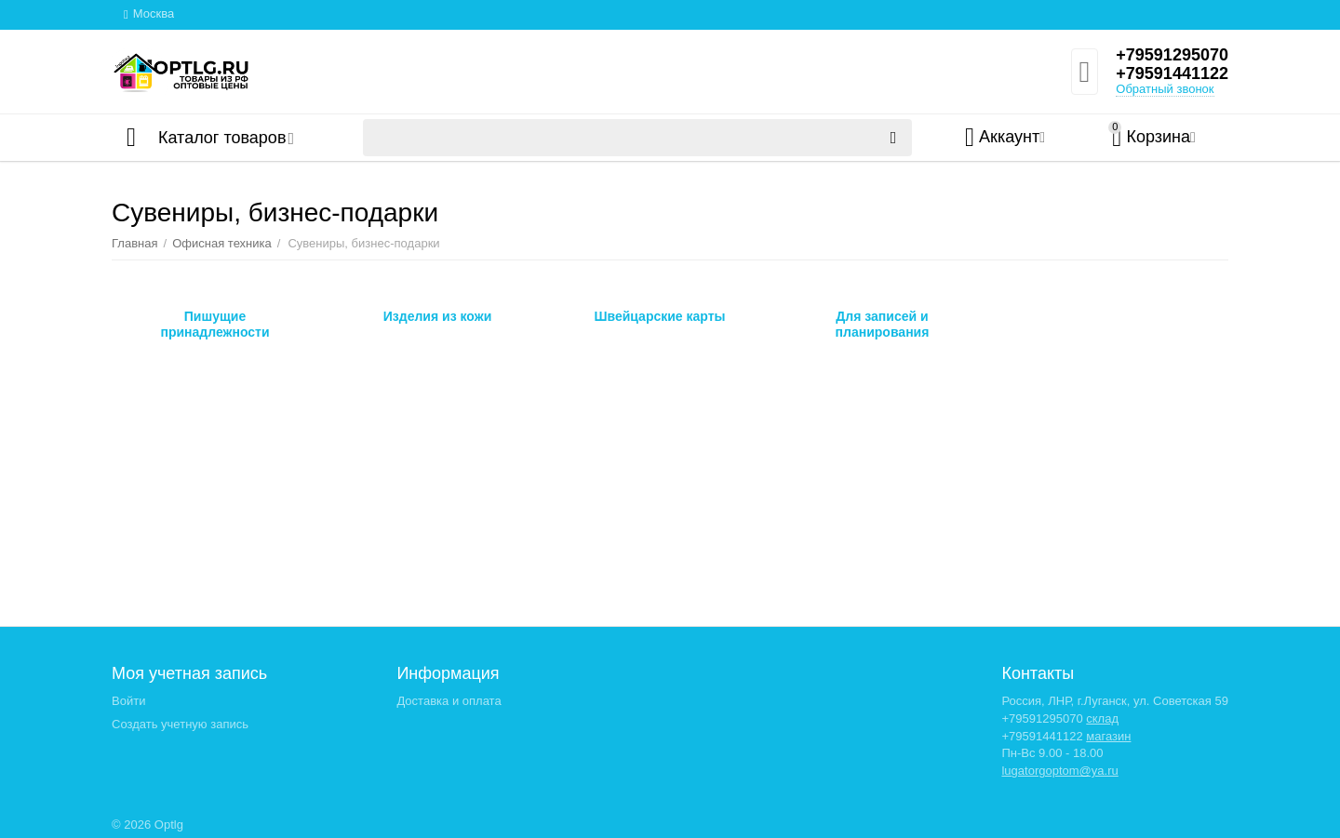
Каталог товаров (222, 137)
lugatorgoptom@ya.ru (1059, 771)
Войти (128, 701)
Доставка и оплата (448, 701)
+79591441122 (1172, 73)
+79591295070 (1172, 55)
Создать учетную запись (180, 724)
